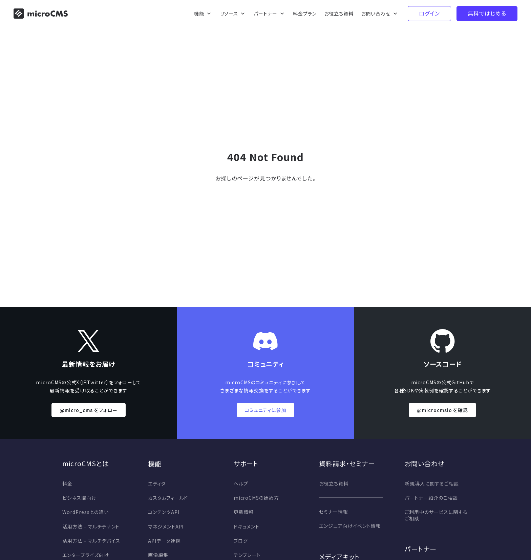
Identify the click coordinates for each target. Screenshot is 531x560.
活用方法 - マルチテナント (91, 526)
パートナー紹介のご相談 (431, 498)
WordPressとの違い (85, 512)
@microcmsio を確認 (442, 410)
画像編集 (158, 555)
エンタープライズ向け (85, 555)
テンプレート (247, 555)
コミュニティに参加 (265, 410)
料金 (67, 483)
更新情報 (244, 512)
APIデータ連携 (164, 541)
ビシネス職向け (79, 498)
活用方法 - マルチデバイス (91, 541)
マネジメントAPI (166, 526)
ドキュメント (247, 526)
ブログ (241, 541)
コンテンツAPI (163, 512)
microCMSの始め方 (256, 498)
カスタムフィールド (168, 498)
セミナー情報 (333, 512)
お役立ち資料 (333, 483)
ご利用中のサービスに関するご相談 (436, 515)
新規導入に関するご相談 (432, 483)
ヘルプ (241, 483)
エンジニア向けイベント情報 (350, 526)
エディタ (157, 483)
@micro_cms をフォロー (89, 410)
